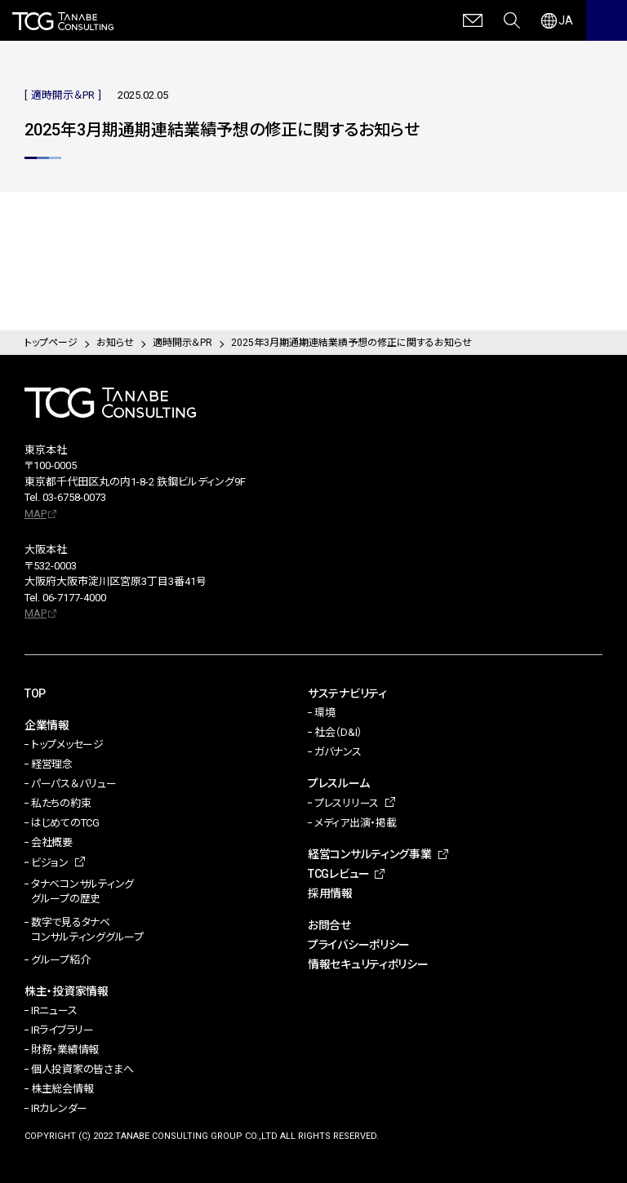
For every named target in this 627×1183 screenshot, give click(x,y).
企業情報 (46, 725)
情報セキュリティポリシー (368, 964)
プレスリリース (346, 803)
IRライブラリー (62, 1030)
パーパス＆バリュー (74, 784)
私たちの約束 (61, 803)
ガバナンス (338, 752)
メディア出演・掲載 (355, 823)
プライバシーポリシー (359, 944)
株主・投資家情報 (66, 991)
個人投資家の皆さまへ (82, 1069)
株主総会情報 (62, 1089)
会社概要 (52, 842)
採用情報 (330, 893)
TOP (35, 693)
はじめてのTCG (65, 823)
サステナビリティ (347, 693)
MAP (35, 513)
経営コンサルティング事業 (370, 854)
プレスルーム (338, 783)
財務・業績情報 (65, 1049)
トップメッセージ (67, 744)
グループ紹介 (60, 960)
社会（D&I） (338, 732)
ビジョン (50, 863)
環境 (324, 713)
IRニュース (54, 1010)
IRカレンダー (59, 1108)
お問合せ (329, 925)
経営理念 (52, 764)
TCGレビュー (339, 873)
